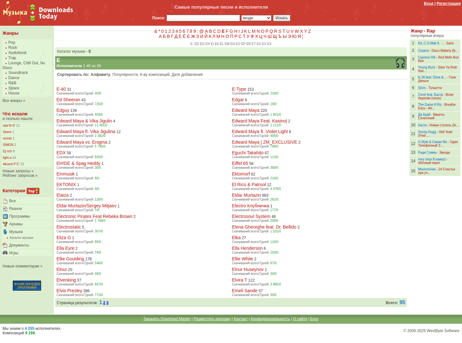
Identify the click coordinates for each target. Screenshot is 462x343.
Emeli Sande (244, 290)
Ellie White (242, 258)
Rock (12, 47)
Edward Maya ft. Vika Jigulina (85, 131)
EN (232, 44)
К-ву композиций (154, 74)
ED (197, 44)
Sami (450, 43)
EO (238, 44)
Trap (12, 58)
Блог (314, 319)
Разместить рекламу (212, 319)
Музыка (15, 232)
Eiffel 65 (240, 163)
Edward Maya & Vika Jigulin (84, 120)
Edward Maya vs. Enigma (81, 142)
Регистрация (449, 3)
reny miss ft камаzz (432, 159)
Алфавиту (100, 74)
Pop (11, 42)
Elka (236, 237)
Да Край (424, 114)
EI (212, 44)
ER (248, 44)
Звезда (444, 152)
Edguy (62, 110)
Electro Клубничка (250, 205)
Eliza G (63, 237)
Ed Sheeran (68, 99)
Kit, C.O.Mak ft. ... (430, 43)
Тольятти (435, 88)
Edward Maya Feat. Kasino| (259, 120)
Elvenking (66, 280)
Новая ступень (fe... (444, 125)
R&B (12, 83)
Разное (15, 208)
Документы (19, 245)
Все (12, 201)
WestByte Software (443, 331)
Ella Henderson (247, 248)
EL (222, 44)
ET (254, 44)
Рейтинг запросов (18, 175)
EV (264, 44)
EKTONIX (66, 184)
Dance (14, 78)
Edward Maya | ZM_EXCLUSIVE (264, 142)
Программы (19, 216)
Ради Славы (427, 152)
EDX (61, 152)
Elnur (61, 269)
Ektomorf (241, 173)
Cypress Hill (426, 57)
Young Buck (426, 67)
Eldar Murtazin (246, 195)
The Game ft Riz (429, 104)
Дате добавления (187, 74)
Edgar (238, 99)
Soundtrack (18, 72)
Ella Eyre (65, 248)
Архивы (15, 224)
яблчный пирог (429, 163)
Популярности (125, 74)
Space (13, 88)
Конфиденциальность (270, 319)
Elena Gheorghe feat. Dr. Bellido (264, 227)
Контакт (240, 319)
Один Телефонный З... (438, 143)
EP (243, 44)
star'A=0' (9, 125)
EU (259, 44)
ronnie (7, 138)
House (14, 93)
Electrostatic (68, 227)
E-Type (239, 89)
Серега (423, 50)
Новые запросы (16, 171)
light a (7, 157)
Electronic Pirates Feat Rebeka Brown (94, 216)
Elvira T (239, 280)
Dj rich (7, 151)
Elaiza (62, 195)
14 (14, 157)
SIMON (8, 145)
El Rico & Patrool (249, 184)
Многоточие (426, 169)
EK (217, 44)
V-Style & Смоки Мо (432, 142)
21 (22, 164)
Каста (422, 125)
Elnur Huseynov (248, 269)
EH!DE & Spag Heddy (78, 163)
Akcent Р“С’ (11, 164)
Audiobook (17, 52)
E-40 (61, 89)
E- (192, 44)
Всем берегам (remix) (435, 96)
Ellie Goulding (70, 258)
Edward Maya (246, 110)
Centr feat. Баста (430, 94)
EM (227, 44)
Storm (7, 132)
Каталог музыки (21, 237)
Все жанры (12, 100)
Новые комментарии (21, 266)
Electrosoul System (251, 216)
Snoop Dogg (427, 132)
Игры (13, 253)
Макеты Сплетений (431, 116)
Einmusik (65, 173)
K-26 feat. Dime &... (432, 77)
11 (17, 125)
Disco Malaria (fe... (445, 50)
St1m (421, 88)
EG (202, 44)
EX (269, 44)
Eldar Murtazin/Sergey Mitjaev (86, 205)
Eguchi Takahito (248, 152)
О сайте (300, 319)
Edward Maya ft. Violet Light (260, 131)
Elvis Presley (69, 290)
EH (208, 44)
